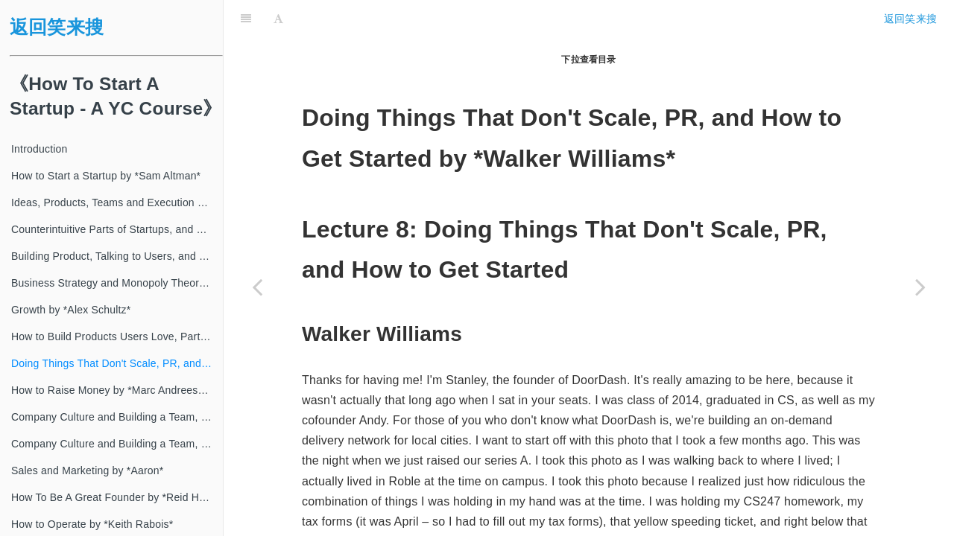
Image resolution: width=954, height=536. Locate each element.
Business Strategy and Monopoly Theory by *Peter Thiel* (117, 283)
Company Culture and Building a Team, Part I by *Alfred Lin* (117, 417)
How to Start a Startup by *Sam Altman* (105, 176)
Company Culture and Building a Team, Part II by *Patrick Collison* (117, 444)
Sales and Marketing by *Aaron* (87, 470)
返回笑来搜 (57, 27)
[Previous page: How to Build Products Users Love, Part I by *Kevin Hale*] (257, 286)
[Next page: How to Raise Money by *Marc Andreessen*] (920, 286)
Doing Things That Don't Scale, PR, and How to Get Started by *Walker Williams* (117, 363)
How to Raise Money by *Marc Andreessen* (115, 390)
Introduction (39, 149)
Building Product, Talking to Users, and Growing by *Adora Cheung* (117, 256)
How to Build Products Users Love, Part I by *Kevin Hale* (117, 336)
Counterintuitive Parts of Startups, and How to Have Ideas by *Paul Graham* (117, 229)
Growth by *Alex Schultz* (70, 310)
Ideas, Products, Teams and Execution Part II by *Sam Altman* (117, 202)
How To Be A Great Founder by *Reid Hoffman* (117, 497)
